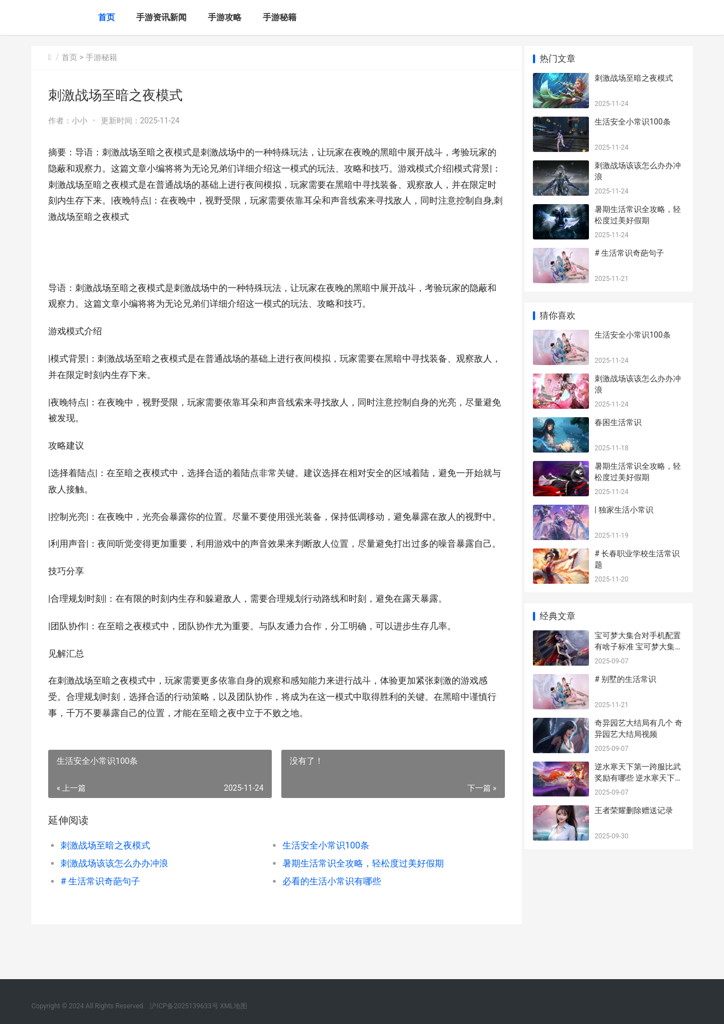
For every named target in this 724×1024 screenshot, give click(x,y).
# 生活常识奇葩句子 (100, 913)
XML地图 (233, 1006)
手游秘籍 (279, 17)
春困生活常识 (618, 422)
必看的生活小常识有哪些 (327, 913)
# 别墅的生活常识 (625, 679)
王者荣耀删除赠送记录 (634, 810)
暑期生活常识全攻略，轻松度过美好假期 (358, 896)
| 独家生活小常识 (624, 509)
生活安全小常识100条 (321, 878)
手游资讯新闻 (161, 17)
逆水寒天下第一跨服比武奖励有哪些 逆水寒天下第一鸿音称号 (639, 777)
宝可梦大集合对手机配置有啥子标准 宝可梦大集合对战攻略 (639, 646)
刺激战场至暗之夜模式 (105, 878)
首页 (106, 17)
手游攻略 (225, 17)
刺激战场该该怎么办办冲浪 (114, 896)
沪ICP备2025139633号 (184, 1006)
